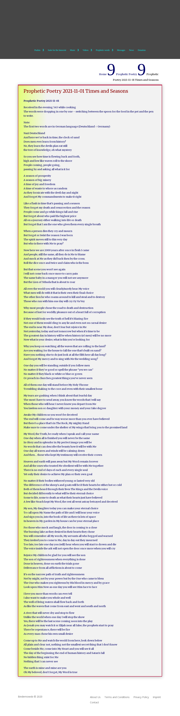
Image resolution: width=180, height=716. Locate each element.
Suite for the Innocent (57, 50)
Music (72, 50)
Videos (85, 50)
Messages (121, 50)
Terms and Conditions (117, 697)
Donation (142, 50)
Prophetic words (103, 50)
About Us (95, 697)
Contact (94, 702)
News (131, 50)
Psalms (37, 50)
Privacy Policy (141, 697)
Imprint (157, 697)
